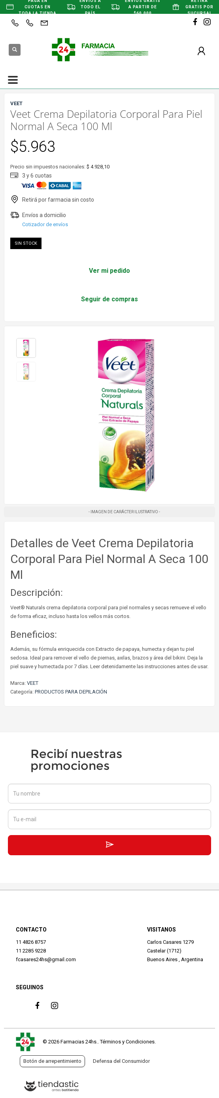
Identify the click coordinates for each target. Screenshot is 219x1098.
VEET (32, 683)
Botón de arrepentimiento (52, 1061)
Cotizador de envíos (45, 224)
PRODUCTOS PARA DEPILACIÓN (71, 692)
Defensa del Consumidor (121, 1061)
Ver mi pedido (109, 270)
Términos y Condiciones (127, 1042)
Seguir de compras (109, 299)
